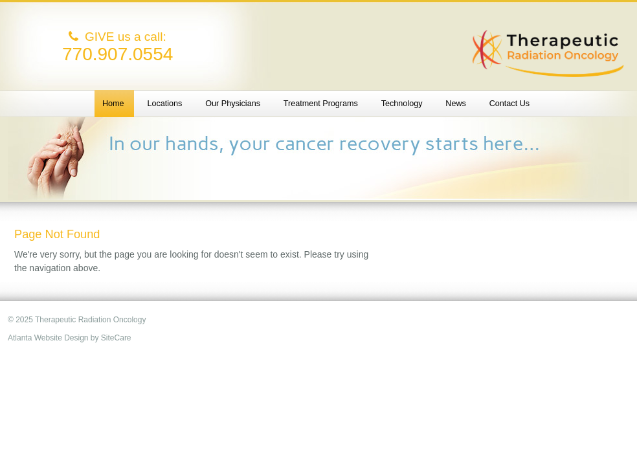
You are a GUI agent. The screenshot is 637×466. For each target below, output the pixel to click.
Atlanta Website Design (48, 337)
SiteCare (116, 337)
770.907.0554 (117, 54)
